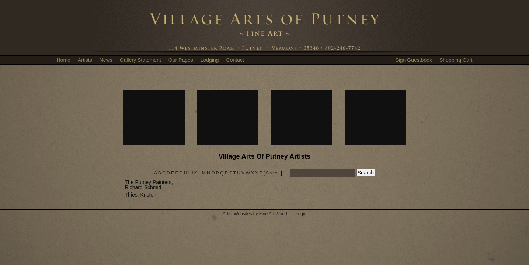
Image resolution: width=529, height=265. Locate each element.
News (106, 60)
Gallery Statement (140, 60)
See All (272, 173)
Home (63, 60)
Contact (235, 60)
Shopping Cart (456, 60)
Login (301, 213)
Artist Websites (237, 213)
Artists (85, 60)
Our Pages (180, 60)
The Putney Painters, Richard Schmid (149, 184)
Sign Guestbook (413, 60)
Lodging (210, 60)
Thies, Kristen (141, 195)
